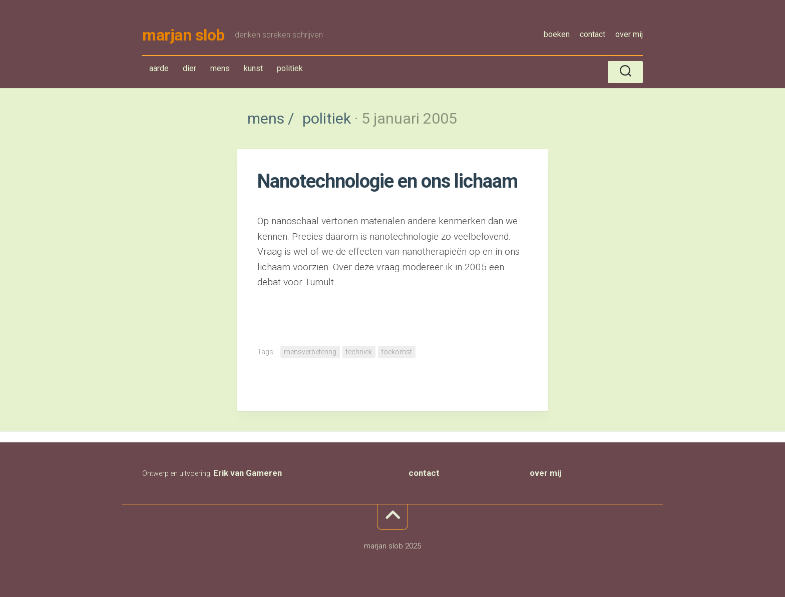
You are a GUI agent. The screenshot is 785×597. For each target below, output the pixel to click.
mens (222, 70)
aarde (159, 68)
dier (189, 68)
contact (592, 34)
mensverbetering (310, 352)
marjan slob (183, 35)
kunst (253, 68)
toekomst (396, 352)
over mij (629, 34)
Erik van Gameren (247, 473)
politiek (289, 70)
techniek (359, 352)
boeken (557, 34)
